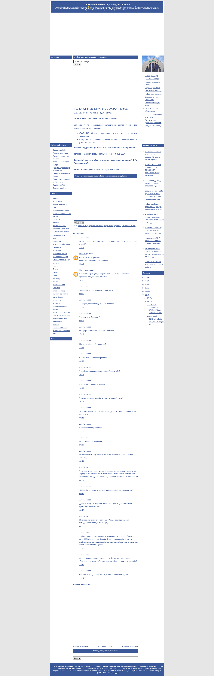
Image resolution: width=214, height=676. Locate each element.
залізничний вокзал (61, 211)
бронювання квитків (96, 226)
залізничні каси (59, 235)
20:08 (81, 361)
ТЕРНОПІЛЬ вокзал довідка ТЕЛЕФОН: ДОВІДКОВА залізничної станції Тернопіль (153, 170)
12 (146, 295)
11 (148, 302)
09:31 (81, 294)
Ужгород (56, 278)
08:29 (81, 480)
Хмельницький (59, 285)
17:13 (81, 334)
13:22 (81, 348)
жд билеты (57, 300)
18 (146, 284)
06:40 (81, 494)
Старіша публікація (130, 646)
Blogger (115, 672)
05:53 (81, 321)
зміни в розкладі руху (61, 260)
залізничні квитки (60, 254)
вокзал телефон (59, 226)
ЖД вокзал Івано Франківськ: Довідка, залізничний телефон (154, 206)
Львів (55, 275)
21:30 (81, 307)
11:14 (81, 578)
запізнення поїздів (60, 257)
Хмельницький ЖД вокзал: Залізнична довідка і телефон (153, 240)
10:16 (81, 401)
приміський (57, 321)
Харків (55, 281)
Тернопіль (57, 247)
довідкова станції (60, 204)
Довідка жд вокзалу (153, 126)
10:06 (81, 375)
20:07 (81, 280)
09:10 (81, 264)
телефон (77, 228)
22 (146, 281)
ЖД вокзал (57, 201)
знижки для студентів (61, 312)
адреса (56, 223)
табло (55, 266)
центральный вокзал (61, 244)
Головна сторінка (105, 646)
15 (146, 288)
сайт (55, 238)
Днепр (55, 269)
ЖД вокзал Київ (59, 150)
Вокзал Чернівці (59, 188)
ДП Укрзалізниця (152, 79)
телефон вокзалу (60, 328)
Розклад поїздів (151, 76)
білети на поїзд (83, 226)
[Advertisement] (107, 34)
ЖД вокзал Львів (60, 185)
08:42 (81, 418)
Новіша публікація (80, 646)
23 (146, 277)
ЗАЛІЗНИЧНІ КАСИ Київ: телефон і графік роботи (154, 264)
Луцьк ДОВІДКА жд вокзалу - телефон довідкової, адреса (153, 183)
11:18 (81, 248)
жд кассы (56, 303)
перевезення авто (60, 318)
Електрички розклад (153, 91)
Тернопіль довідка (60, 153)
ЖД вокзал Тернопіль (154, 94)
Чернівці (56, 288)
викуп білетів (108, 226)
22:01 (81, 431)
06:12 (81, 526)
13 (146, 291)
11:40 (81, 565)
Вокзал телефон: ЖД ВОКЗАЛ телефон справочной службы (153, 230)
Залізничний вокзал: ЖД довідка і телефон (107, 4)
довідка (56, 198)
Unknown (83, 254)
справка (56, 325)
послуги (56, 263)
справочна (57, 241)
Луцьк (55, 272)
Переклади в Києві (152, 88)
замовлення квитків (128, 226)
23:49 (81, 461)
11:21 (81, 548)
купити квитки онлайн (62, 315)
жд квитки (117, 226)
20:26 (81, 445)
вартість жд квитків (60, 294)
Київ (54, 208)
